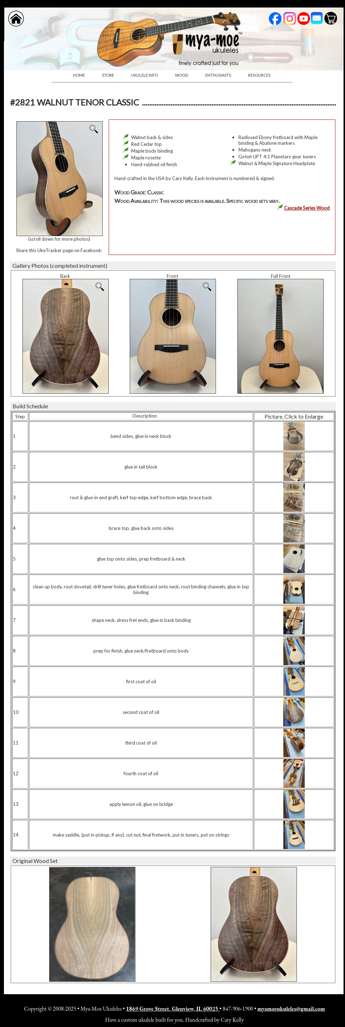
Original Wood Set (35, 860)
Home (79, 75)
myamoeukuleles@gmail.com (291, 1008)
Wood (181, 75)
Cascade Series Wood (307, 208)
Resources (259, 75)
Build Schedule (30, 406)
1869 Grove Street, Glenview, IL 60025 (173, 1008)
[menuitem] (79, 75)
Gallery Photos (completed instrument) (59, 265)
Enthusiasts (218, 75)
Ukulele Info (144, 75)
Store (108, 75)
